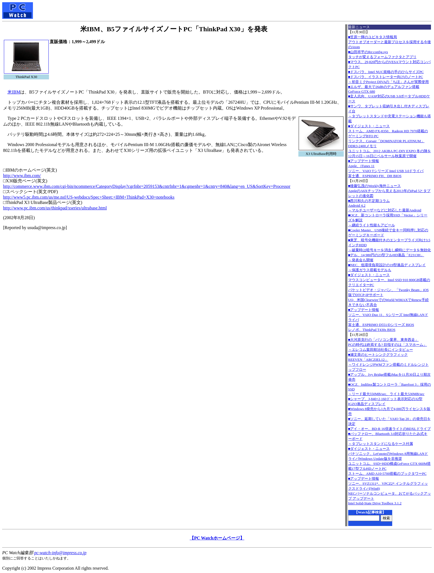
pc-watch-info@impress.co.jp (60, 552)
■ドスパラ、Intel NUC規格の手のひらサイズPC (386, 72)
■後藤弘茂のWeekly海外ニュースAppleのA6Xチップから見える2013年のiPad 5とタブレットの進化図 (389, 191)
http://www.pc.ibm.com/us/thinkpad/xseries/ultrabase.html (55, 208)
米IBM (13, 92)
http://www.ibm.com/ (22, 175)
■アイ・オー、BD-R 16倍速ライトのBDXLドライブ (389, 429)
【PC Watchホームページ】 (217, 538)
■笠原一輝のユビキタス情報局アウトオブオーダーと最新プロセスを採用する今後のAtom (389, 42)
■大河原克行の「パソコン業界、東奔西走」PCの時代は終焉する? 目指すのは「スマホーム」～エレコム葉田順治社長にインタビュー (387, 345)
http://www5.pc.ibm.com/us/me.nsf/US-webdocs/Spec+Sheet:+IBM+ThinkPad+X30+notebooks (88, 197)
